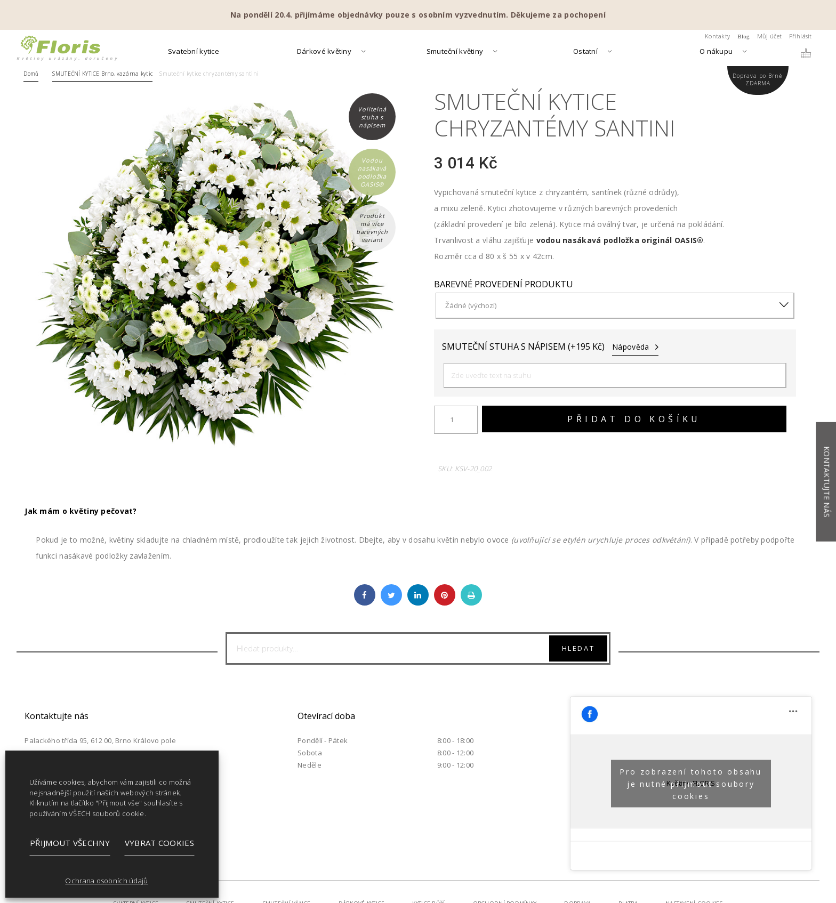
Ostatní (585, 52)
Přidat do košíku (634, 419)
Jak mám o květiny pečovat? (80, 511)
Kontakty (717, 36)
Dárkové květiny (324, 52)
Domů (30, 73)
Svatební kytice (193, 52)
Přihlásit (800, 36)
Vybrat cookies (159, 842)
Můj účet (769, 36)
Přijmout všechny (70, 842)
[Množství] (456, 420)
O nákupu (716, 52)
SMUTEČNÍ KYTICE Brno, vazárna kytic (102, 73)
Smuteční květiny (455, 52)
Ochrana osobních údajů (106, 880)
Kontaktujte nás (827, 482)
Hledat (578, 648)
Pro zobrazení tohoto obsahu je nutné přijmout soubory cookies (691, 783)
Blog (743, 36)
